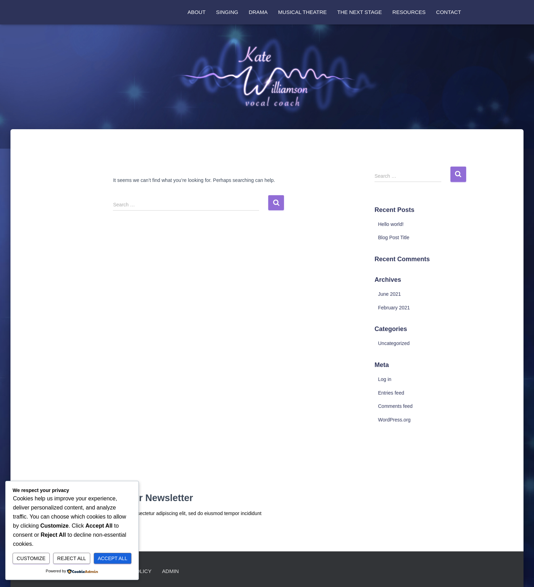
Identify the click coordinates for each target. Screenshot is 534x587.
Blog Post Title (394, 237)
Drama (258, 12)
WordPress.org (394, 420)
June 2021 (389, 294)
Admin (170, 571)
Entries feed (391, 393)
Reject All (71, 558)
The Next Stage (359, 12)
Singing (227, 12)
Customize (31, 558)
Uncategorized (394, 343)
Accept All (112, 558)
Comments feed (395, 406)
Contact (448, 12)
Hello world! (391, 224)
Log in (384, 379)
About (196, 12)
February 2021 (394, 307)
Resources (409, 12)
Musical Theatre (302, 12)
